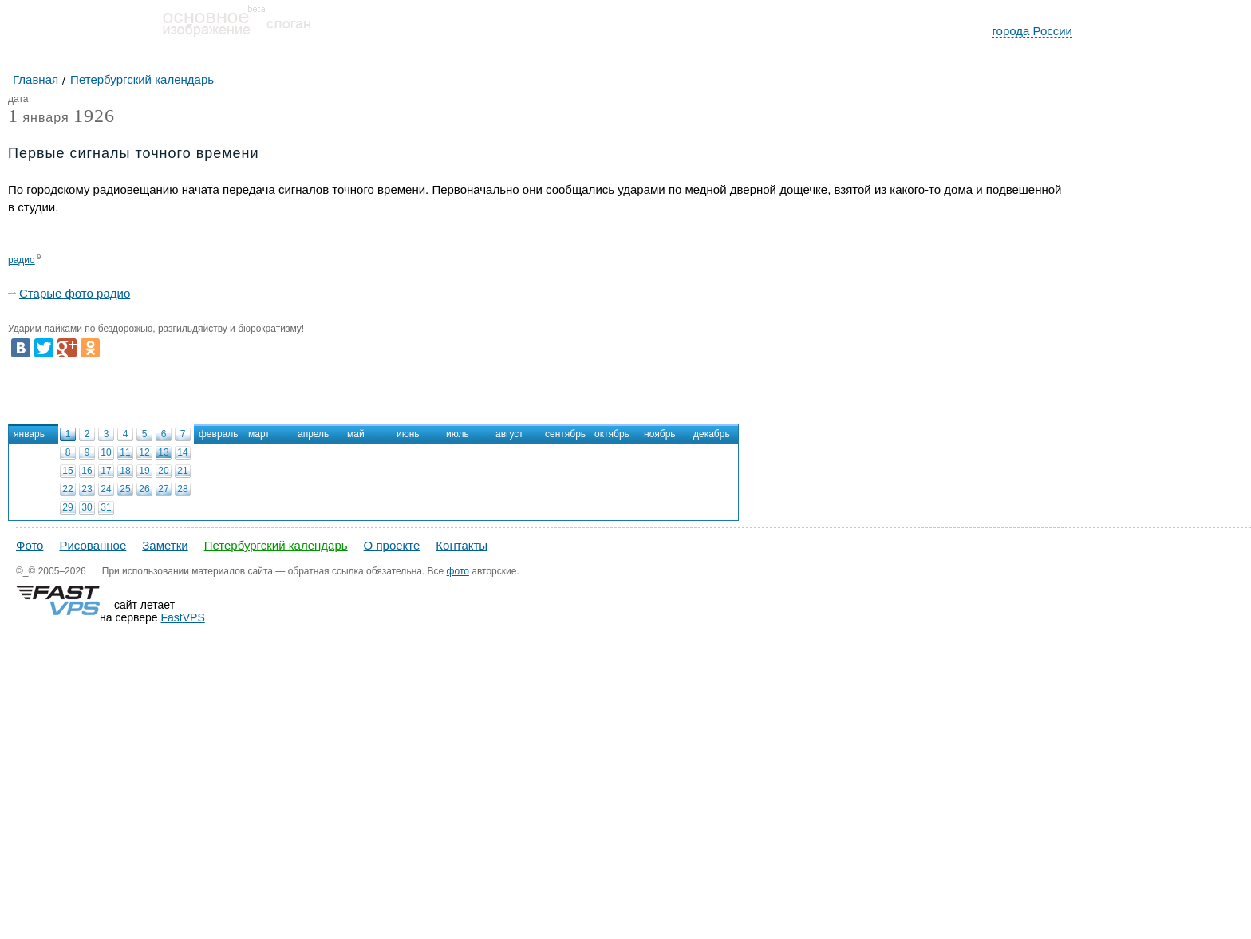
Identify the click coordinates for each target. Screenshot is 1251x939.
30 (86, 507)
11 (125, 452)
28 (182, 489)
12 (144, 452)
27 (163, 489)
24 (106, 489)
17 (106, 470)
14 (182, 452)
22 (67, 489)
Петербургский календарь (276, 545)
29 (67, 507)
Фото (29, 545)
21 (182, 470)
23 (86, 489)
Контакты (461, 545)
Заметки (164, 545)
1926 (94, 115)
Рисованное (92, 545)
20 (163, 470)
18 (125, 470)
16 (86, 470)
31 (106, 507)
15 (67, 470)
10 (106, 452)
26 (144, 489)
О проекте (392, 545)
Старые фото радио (74, 293)
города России (1032, 30)
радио (21, 260)
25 (125, 489)
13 (163, 452)
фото (458, 571)
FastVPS (183, 617)
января (38, 118)
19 (144, 470)
